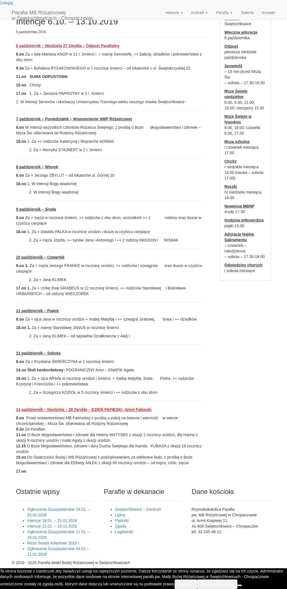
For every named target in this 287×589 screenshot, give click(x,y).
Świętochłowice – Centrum (138, 509)
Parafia (224, 12)
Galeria (247, 12)
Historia (174, 12)
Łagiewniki (124, 532)
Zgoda (120, 526)
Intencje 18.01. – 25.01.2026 (52, 520)
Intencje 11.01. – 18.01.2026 (52, 526)
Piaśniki (121, 520)
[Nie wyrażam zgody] (239, 585)
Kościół (199, 12)
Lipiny (120, 515)
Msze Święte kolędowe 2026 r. (53, 543)
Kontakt (268, 12)
